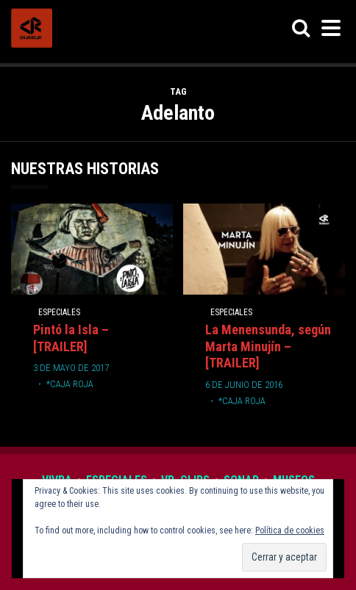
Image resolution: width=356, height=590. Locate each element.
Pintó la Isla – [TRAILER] (71, 338)
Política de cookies (289, 530)
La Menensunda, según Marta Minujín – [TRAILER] (268, 346)
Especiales (59, 312)
